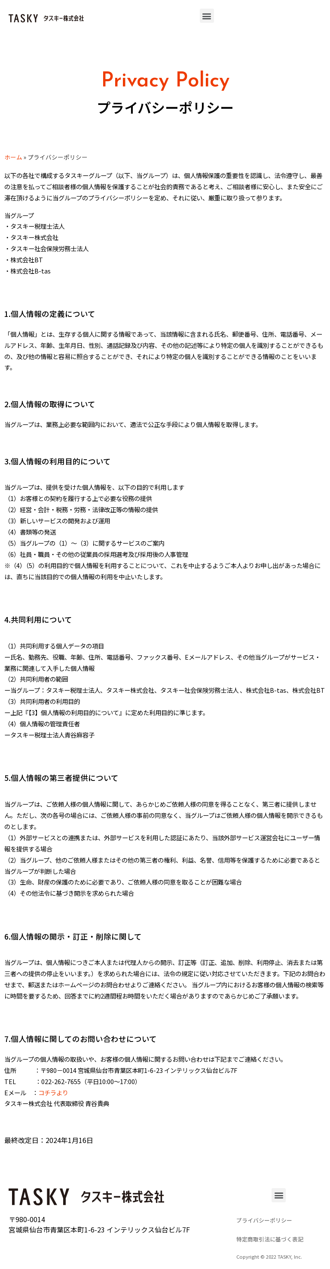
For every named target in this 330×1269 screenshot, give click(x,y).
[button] (207, 16)
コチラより (53, 1092)
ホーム (13, 157)
